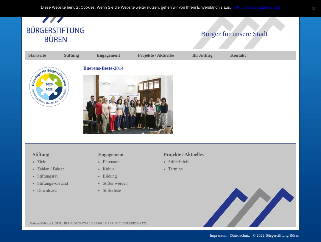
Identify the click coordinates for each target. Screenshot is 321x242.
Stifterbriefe (178, 161)
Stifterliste (112, 190)
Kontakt (238, 55)
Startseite (37, 55)
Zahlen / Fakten (51, 169)
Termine (175, 169)
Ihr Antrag (202, 55)
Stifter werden (115, 183)
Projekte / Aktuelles (156, 55)
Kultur (108, 169)
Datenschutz (240, 235)
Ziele (41, 161)
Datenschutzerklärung (261, 7)
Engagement (108, 55)
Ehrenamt (111, 161)
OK (236, 7)
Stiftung (71, 55)
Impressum (218, 235)
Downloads (47, 190)
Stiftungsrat (47, 176)
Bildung (110, 176)
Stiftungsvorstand (52, 183)
